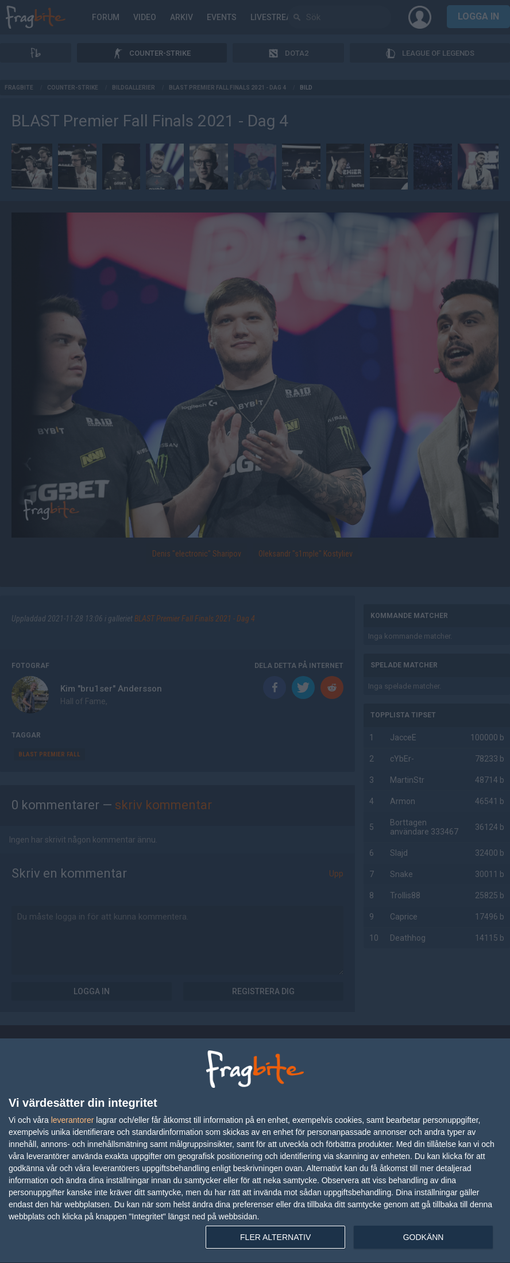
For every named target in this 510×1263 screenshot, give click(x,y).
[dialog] (255, 1151)
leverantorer (72, 1120)
